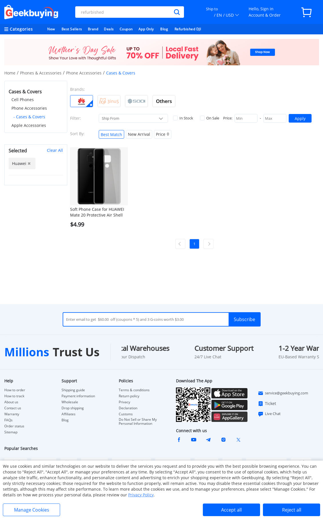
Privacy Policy (141, 495)
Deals (109, 29)
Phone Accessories (84, 73)
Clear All (55, 150)
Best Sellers (72, 29)
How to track (14, 396)
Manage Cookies (31, 510)
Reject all (291, 510)
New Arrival (139, 134)
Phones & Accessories (41, 73)
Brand (93, 29)
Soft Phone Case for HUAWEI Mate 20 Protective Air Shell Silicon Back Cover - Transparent (97, 212)
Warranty (11, 414)
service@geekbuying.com (283, 393)
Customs (126, 414)
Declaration (128, 408)
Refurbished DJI (188, 29)
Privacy (124, 402)
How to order (14, 390)
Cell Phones (22, 99)
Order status (14, 426)
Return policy (129, 396)
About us (11, 402)
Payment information (78, 396)
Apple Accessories (28, 125)
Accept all (231, 510)
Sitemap (10, 432)
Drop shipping (73, 408)
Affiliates (69, 414)
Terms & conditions (134, 390)
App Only (146, 29)
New (51, 29)
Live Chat (269, 414)
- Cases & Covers (29, 116)
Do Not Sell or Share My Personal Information (138, 422)
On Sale (209, 118)
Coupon (126, 29)
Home (9, 73)
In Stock (183, 118)
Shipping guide (73, 390)
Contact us (12, 408)
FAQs (8, 420)
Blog (164, 29)
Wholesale (70, 402)
